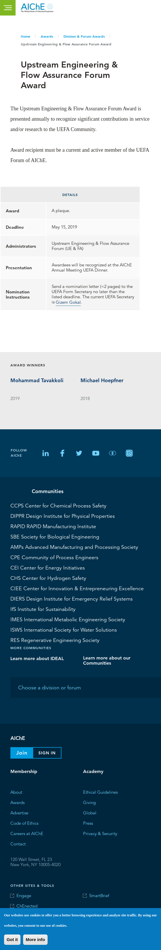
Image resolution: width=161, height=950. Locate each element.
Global (89, 813)
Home (25, 36)
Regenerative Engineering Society (55, 640)
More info (35, 939)
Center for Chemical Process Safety (58, 505)
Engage (23, 895)
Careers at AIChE (26, 833)
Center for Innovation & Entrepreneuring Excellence (77, 588)
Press (88, 823)
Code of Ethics (24, 823)
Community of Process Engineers (54, 557)
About (16, 792)
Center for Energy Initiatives (47, 567)
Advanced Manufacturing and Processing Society (74, 547)
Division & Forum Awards (84, 36)
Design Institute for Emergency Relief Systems (71, 598)
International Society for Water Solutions (63, 629)
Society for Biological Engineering (54, 536)
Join (21, 752)
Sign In (47, 752)
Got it (12, 939)
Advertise (19, 813)
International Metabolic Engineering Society (67, 619)
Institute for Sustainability (43, 609)
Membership (23, 771)
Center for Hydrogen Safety (48, 578)
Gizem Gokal (68, 302)
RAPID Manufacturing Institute (53, 526)
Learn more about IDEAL (37, 658)
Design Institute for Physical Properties (62, 516)
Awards (47, 36)
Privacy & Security (100, 833)
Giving (89, 802)
